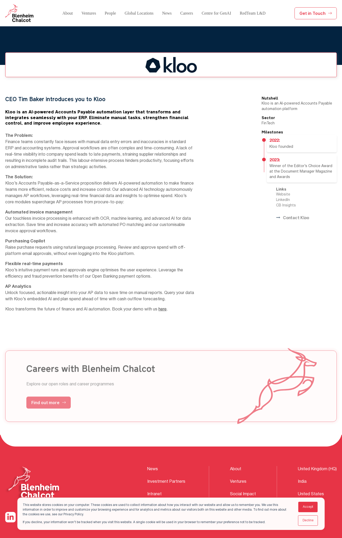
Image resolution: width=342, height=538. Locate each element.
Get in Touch (315, 13)
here (162, 309)
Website (290, 194)
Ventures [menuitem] (88, 13)
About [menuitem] (67, 13)
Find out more (48, 409)
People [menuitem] (110, 13)
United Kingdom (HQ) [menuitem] (317, 469)
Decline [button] (308, 520)
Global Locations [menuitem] (139, 13)
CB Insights (293, 205)
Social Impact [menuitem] (243, 494)
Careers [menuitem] (186, 13)
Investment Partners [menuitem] (166, 482)
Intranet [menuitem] (154, 494)
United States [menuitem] (311, 494)
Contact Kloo (299, 218)
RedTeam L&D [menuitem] (253, 13)
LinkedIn (290, 200)
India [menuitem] (302, 482)
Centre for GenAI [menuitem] (216, 13)
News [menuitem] (167, 13)
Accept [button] (308, 506)
